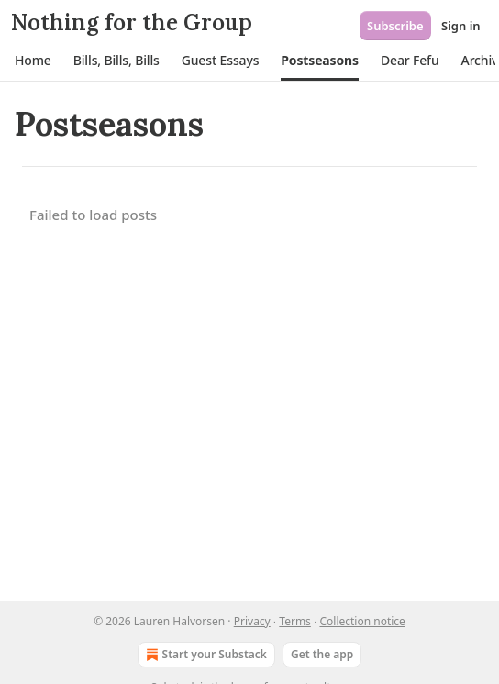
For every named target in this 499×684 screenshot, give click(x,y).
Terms (295, 621)
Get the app (322, 654)
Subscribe (395, 25)
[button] (33, 60)
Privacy (252, 621)
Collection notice (362, 621)
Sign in (461, 25)
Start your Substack (204, 655)
